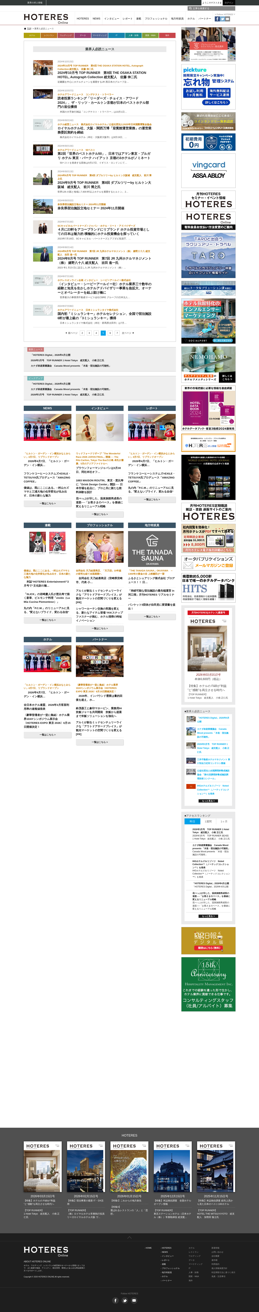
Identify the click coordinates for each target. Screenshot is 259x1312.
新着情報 (215, 1248)
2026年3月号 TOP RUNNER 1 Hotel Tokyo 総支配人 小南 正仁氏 (67, 360)
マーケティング (100, 35)
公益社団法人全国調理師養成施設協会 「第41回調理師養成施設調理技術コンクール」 (213, 774)
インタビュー (111, 18)
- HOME (148, 1248)
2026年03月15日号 (43, 1196)
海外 (167, 35)
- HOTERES (166, 1248)
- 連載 (163, 1264)
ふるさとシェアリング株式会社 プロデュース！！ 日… (151, 580)
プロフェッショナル (156, 18)
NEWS (96, 18)
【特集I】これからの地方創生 (126, 1200)
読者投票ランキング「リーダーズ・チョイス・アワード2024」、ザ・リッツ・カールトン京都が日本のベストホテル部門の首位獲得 (103, 103)
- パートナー (166, 1280)
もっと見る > (208, 801)
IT (116, 35)
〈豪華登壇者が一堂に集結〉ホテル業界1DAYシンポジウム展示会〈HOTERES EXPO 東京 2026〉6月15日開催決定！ (97, 688)
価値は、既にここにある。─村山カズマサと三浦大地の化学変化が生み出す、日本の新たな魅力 (46, 491)
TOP (29, 28)
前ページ (73, 333)
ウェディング (66, 35)
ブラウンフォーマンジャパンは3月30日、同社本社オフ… (98, 469)
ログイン (229, 2)
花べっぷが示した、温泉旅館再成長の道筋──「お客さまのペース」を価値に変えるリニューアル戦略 (99, 502)
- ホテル (164, 1276)
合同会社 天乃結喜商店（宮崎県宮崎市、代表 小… (99, 580)
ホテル (191, 18)
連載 (138, 18)
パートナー (205, 18)
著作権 (214, 1260)
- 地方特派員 (166, 1272)
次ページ (126, 333)
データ (83, 35)
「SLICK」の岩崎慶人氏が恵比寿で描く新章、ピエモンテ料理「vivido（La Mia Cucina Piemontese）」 (47, 597)
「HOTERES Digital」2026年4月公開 (50, 355)
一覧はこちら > (48, 503)
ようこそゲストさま (212, 2)
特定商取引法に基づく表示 (223, 1272)
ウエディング (195, 1256)
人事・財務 (133, 35)
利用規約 (215, 1264)
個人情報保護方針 (219, 1268)
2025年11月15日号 (216, 1196)
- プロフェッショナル (170, 1268)
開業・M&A (150, 35)
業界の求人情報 (34, 2)
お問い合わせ (217, 1252)
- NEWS (164, 1252)
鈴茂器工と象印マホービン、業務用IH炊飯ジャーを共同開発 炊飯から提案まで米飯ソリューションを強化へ (99, 712)
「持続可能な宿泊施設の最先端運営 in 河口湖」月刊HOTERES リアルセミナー (151, 594)
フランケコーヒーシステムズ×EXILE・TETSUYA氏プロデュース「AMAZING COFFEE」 (47, 477)
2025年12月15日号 (173, 1196)
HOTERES (83, 18)
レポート (128, 18)
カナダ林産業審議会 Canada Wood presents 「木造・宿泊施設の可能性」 (71, 365)
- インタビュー (167, 1256)
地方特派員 (177, 18)
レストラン (49, 35)
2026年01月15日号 (129, 1196)
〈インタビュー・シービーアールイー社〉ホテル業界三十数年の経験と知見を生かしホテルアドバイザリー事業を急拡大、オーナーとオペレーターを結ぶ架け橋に (104, 288)
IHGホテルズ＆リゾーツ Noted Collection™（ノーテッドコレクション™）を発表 (213, 790)
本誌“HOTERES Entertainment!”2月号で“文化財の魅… (46, 583)
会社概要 (215, 1256)
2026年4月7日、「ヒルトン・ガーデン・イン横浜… (46, 463)
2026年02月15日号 (86, 1196)
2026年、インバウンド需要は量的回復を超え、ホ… (99, 697)
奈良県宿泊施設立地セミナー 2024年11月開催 (91, 208)
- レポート (165, 1260)
